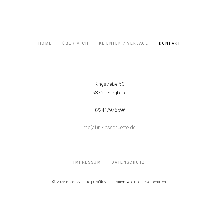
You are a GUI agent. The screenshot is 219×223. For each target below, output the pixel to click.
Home (45, 43)
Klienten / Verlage (123, 43)
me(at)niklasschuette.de (109, 127)
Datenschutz (128, 162)
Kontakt (170, 43)
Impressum (87, 162)
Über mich (75, 43)
